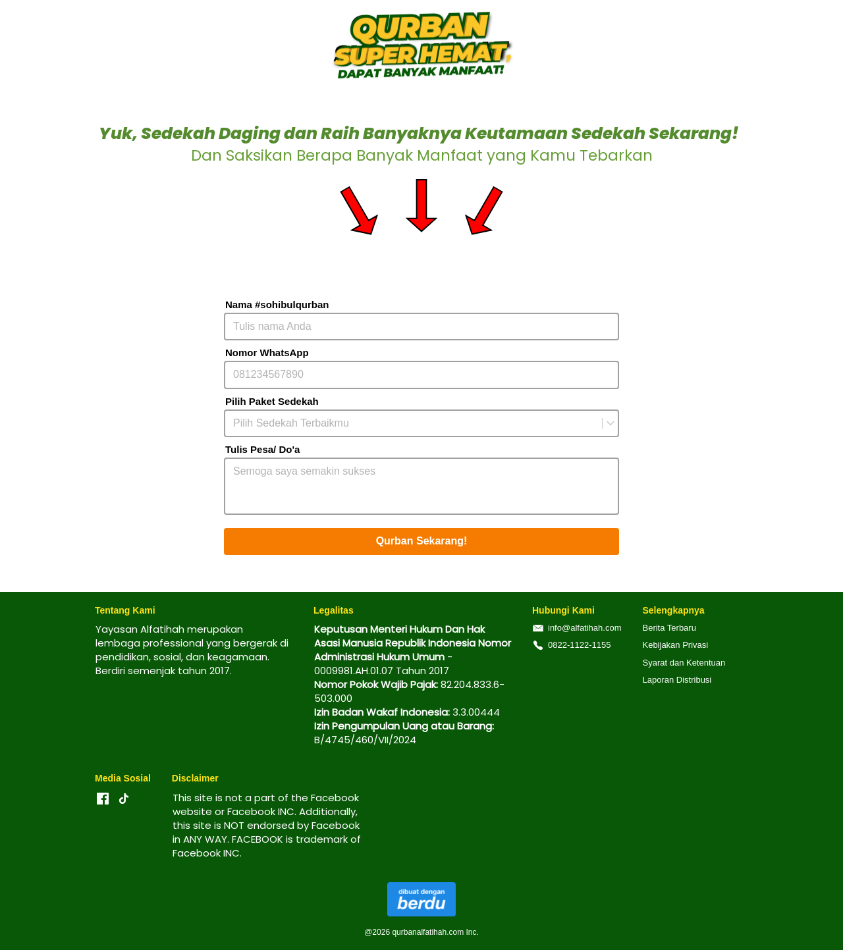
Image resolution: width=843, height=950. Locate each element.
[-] (103, 799)
